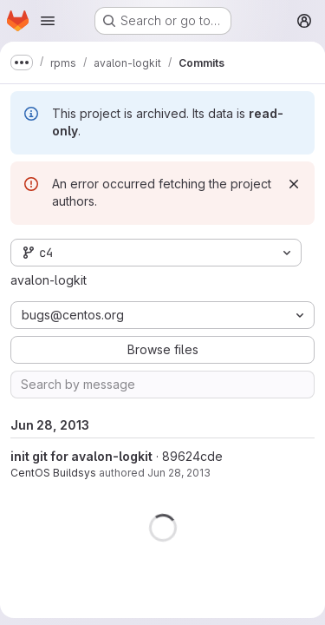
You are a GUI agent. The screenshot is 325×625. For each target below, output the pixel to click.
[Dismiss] (293, 184)
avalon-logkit (48, 280)
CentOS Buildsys (53, 472)
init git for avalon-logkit (81, 456)
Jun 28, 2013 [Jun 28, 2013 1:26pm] (179, 472)
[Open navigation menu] (48, 21)
